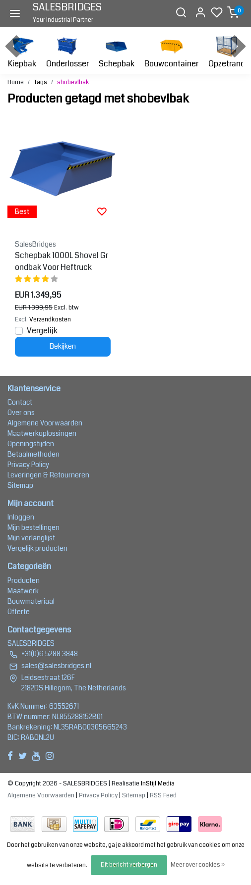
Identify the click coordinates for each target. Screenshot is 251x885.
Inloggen (20, 517)
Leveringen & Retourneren (48, 475)
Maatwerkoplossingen (41, 433)
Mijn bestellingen (33, 527)
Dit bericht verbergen (129, 865)
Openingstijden (30, 444)
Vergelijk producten (37, 548)
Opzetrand (226, 51)
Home (15, 82)
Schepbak (116, 51)
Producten (23, 580)
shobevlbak (73, 82)
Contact (19, 402)
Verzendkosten (50, 319)
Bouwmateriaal (31, 601)
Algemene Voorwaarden (44, 423)
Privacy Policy (28, 464)
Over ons (21, 412)
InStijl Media (157, 783)
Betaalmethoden (33, 454)
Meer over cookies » (198, 865)
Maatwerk (23, 591)
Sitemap (20, 485)
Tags (40, 82)
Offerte (18, 612)
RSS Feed (163, 795)
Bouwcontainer (171, 51)
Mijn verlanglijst (31, 538)
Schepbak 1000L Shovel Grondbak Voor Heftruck (61, 261)
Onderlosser (67, 51)
